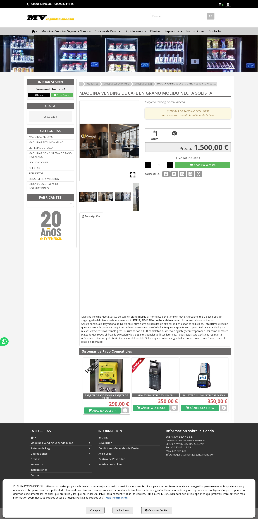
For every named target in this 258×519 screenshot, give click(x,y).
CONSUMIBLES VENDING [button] (44, 179)
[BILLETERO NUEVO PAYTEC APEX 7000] (204, 375)
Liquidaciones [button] (60, 454)
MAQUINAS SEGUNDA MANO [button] (46, 142)
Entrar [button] (39, 95)
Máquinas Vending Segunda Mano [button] (60, 443)
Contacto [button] (36, 475)
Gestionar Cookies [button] (157, 510)
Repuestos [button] (60, 464)
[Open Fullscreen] (132, 174)
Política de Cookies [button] (110, 464)
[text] (178, 16)
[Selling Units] (159, 165)
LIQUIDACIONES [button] (38, 162)
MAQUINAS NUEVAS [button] (41, 136)
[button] (221, 4)
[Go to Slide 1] (88, 197)
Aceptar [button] (95, 510)
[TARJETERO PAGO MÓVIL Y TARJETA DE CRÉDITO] (106, 375)
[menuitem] (220, 4)
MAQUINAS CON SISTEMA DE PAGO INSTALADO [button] (50, 155)
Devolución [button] (105, 443)
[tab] (91, 216)
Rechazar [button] (123, 510)
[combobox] (50, 204)
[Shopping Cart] (202, 165)
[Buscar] (210, 16)
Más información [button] (117, 497)
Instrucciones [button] (38, 469)
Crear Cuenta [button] (61, 95)
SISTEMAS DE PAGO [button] (41, 147)
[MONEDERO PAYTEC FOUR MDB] (155, 375)
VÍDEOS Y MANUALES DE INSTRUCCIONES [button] (43, 186)
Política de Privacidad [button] (112, 459)
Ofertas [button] (35, 459)
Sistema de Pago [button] (60, 448)
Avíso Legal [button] (105, 453)
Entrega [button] (104, 437)
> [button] (33, 437)
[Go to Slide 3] (123, 197)
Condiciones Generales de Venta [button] (119, 448)
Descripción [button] (91, 216)
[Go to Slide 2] (105, 197)
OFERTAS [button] (34, 168)
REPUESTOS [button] (36, 173)
